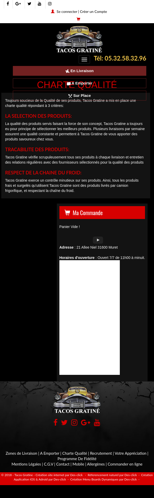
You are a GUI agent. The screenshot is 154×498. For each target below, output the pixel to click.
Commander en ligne (125, 464)
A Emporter (80, 83)
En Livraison (80, 71)
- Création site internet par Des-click (58, 475)
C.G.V (48, 464)
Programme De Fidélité (77, 458)
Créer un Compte (93, 11)
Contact (62, 464)
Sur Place (79, 95)
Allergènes (96, 464)
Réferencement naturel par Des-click (112, 475)
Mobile (78, 464)
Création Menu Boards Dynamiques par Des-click (103, 479)
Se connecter (67, 11)
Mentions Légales (26, 464)
